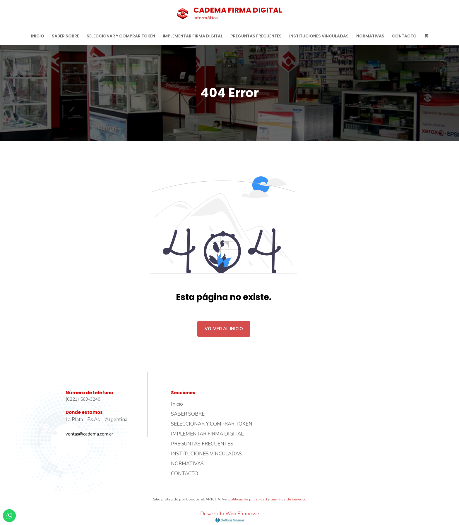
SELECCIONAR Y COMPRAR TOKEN (121, 36)
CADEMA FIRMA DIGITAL (237, 10)
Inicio (37, 36)
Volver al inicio (224, 329)
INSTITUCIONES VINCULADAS (319, 36)
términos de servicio (288, 499)
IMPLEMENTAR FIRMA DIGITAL (193, 36)
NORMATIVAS (370, 36)
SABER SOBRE (65, 36)
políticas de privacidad (247, 499)
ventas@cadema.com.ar (89, 434)
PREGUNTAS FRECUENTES (256, 36)
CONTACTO (404, 36)
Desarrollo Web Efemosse (229, 516)
